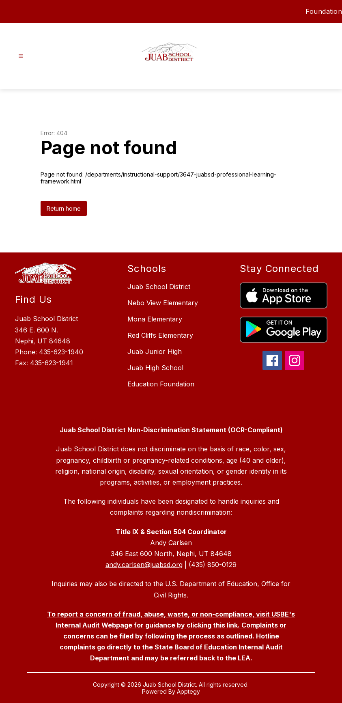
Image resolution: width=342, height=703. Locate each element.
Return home (64, 208)
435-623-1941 (51, 363)
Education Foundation (160, 384)
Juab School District (158, 286)
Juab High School (155, 368)
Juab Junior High (154, 351)
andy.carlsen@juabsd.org (144, 565)
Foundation (323, 11)
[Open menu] (21, 56)
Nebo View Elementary (162, 303)
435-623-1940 (61, 352)
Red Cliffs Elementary (160, 335)
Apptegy (188, 691)
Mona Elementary (154, 319)
